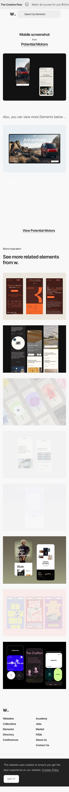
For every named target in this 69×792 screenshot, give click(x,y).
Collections (9, 723)
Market (40, 729)
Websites (8, 718)
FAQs (39, 734)
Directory (8, 734)
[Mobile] (34, 296)
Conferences (10, 739)
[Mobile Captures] (34, 665)
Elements (8, 729)
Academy (41, 718)
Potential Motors (34, 44)
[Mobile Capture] (34, 559)
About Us (41, 739)
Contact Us (42, 745)
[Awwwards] (12, 14)
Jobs (38, 723)
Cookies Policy (50, 770)
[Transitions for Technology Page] (34, 199)
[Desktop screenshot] (34, 148)
